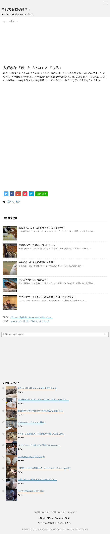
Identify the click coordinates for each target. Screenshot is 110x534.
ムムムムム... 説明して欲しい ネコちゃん (30, 321)
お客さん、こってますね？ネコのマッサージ (41, 227)
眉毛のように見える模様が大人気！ (37, 262)
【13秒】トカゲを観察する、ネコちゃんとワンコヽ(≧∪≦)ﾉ (44, 468)
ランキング (71, 512)
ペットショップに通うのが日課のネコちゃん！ (39, 445)
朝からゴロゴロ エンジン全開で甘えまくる (37, 388)
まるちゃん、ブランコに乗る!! (31, 422)
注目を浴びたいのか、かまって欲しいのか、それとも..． (43, 399)
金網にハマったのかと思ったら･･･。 (37, 244)
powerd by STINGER (79, 529)
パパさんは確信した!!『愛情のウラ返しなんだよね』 (41, 433)
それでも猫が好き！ (16, 9)
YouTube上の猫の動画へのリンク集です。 (55, 523)
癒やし (10, 201)
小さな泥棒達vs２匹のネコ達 (31, 491)
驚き (18, 201)
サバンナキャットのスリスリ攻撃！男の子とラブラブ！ (47, 296)
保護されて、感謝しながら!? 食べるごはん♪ (37, 479)
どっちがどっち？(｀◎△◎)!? (31, 456)
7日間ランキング (57, 512)
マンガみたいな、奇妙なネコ (33, 279)
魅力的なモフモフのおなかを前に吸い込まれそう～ (41, 411)
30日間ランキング (41, 512)
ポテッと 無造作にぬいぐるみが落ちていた (31, 317)
